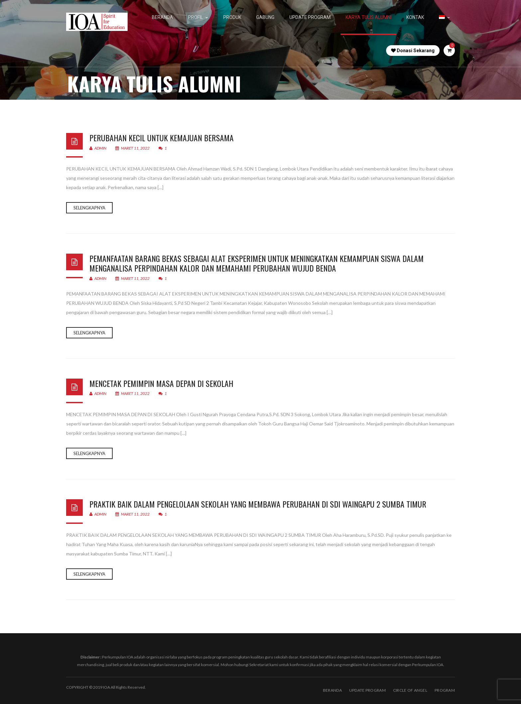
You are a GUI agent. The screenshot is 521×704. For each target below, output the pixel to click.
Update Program (367, 690)
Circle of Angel (410, 690)
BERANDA (332, 690)
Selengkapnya (89, 207)
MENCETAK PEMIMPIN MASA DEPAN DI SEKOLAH (161, 383)
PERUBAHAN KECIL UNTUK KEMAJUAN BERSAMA (161, 138)
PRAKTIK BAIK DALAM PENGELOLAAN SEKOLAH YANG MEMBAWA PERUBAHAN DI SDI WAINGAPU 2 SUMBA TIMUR (257, 504)
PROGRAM (445, 690)
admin (97, 148)
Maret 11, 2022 (132, 148)
